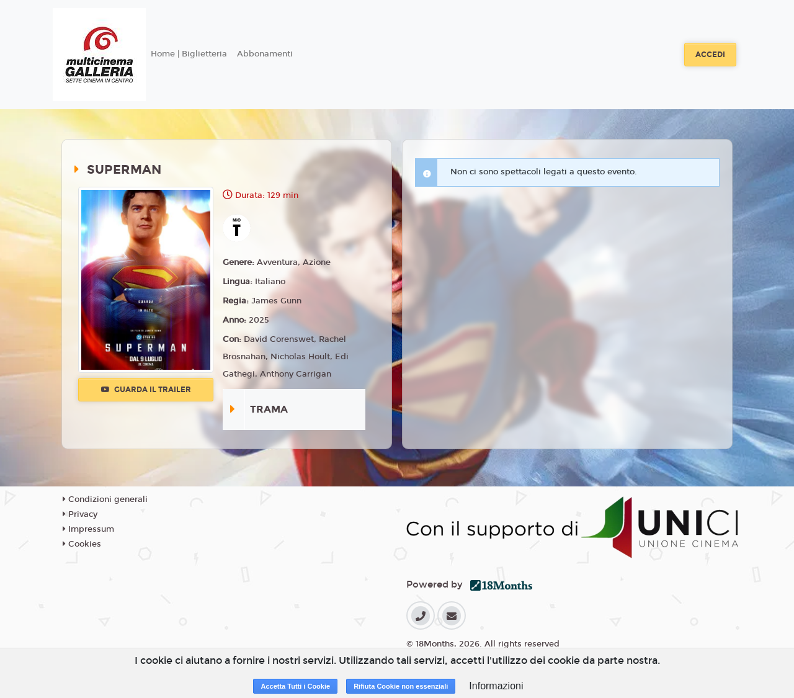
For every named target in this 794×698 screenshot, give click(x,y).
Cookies (82, 544)
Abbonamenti (265, 54)
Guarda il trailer (146, 389)
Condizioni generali (105, 499)
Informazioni (496, 686)
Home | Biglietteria (189, 54)
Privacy (80, 514)
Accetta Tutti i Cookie (295, 686)
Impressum (88, 529)
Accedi (710, 54)
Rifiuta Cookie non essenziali (401, 686)
